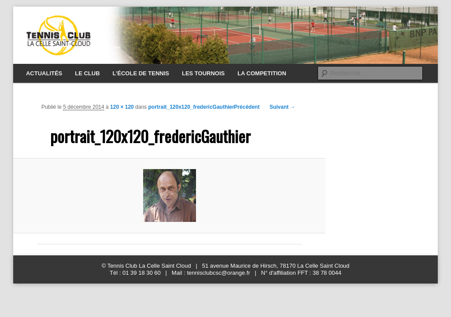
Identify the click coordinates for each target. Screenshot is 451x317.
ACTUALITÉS (44, 73)
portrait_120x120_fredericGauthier (191, 107)
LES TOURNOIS (203, 73)
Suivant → (283, 107)
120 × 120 (122, 107)
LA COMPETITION (261, 73)
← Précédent (243, 107)
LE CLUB (87, 73)
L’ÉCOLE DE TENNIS (140, 73)
